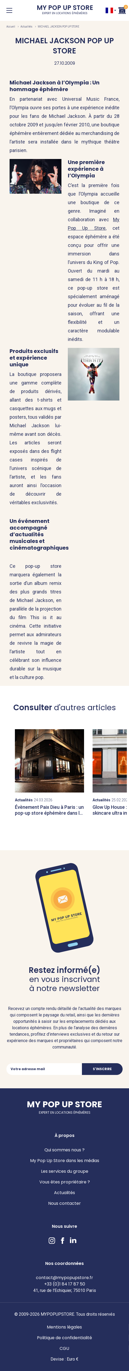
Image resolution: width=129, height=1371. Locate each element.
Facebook (62, 1240)
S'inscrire (102, 1069)
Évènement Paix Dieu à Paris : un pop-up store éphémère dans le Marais (49, 812)
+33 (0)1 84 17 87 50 (64, 1284)
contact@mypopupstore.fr (64, 1278)
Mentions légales (64, 1327)
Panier (122, 10)
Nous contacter (64, 1203)
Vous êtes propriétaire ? (64, 1182)
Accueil (10, 26)
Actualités (26, 26)
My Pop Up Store (65, 10)
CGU (64, 1348)
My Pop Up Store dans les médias (64, 1161)
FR (109, 10)
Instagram (52, 1240)
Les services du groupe (64, 1171)
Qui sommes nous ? (64, 1150)
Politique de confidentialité (64, 1338)
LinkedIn (73, 1240)
